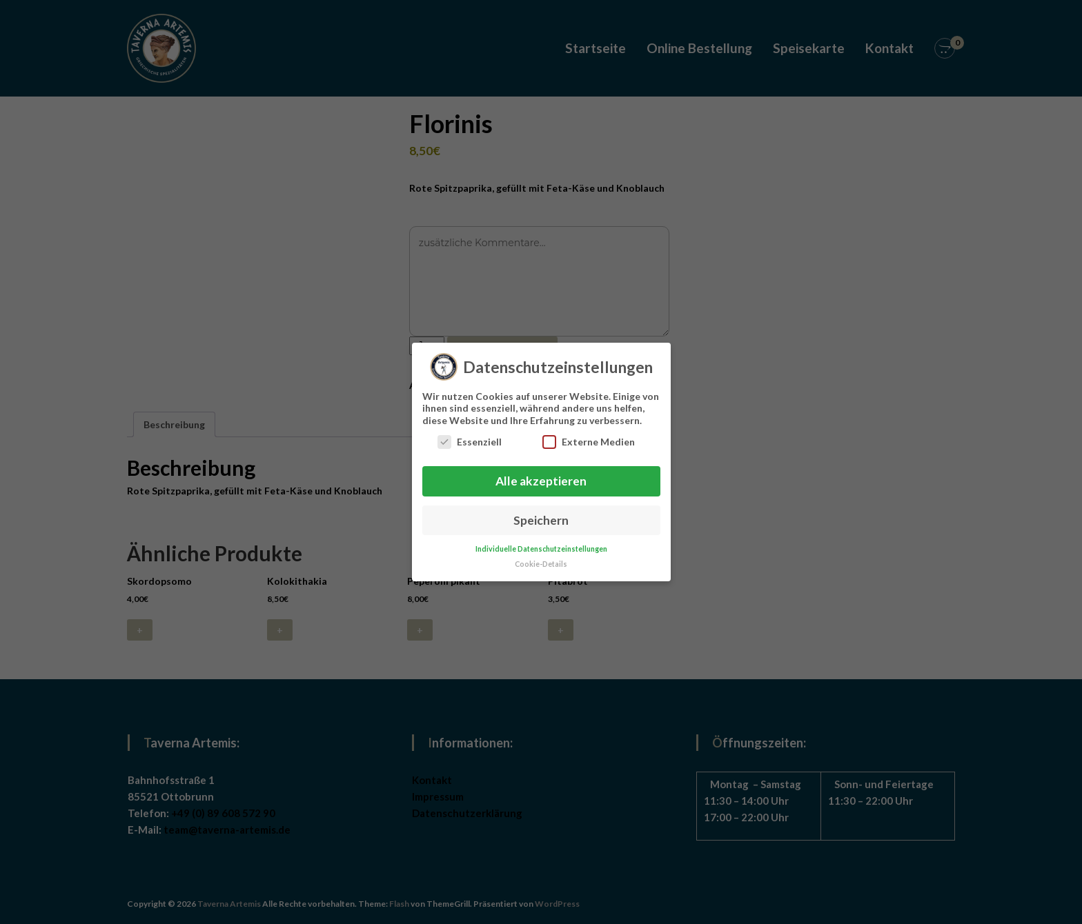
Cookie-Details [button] (541, 558)
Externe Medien (588, 436)
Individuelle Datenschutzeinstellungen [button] (541, 543)
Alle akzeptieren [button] (541, 475)
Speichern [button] (541, 514)
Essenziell (469, 436)
